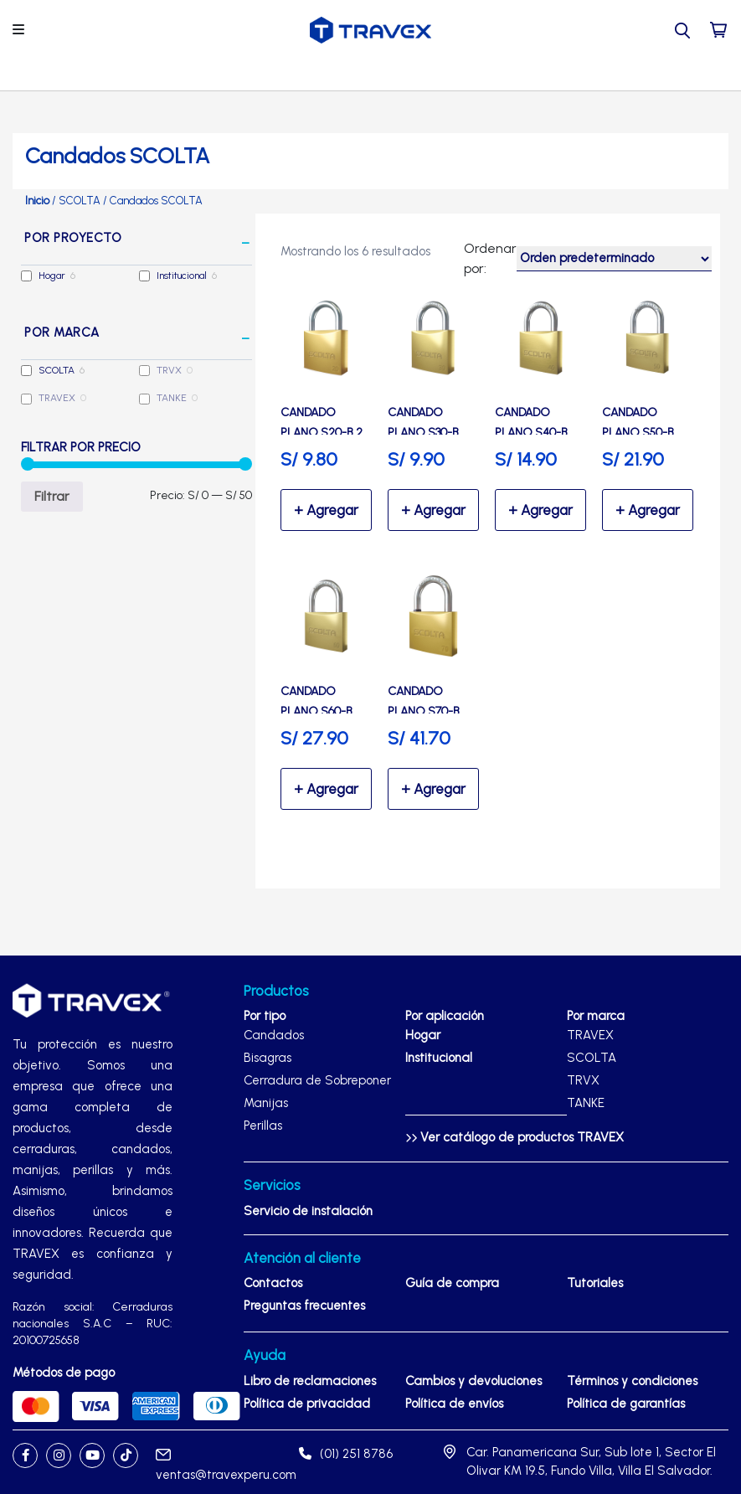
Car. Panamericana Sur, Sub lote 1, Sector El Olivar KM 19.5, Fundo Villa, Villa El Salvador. (591, 1462)
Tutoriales (595, 1283)
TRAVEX (57, 398)
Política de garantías (626, 1403)
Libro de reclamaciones (310, 1380)
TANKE (172, 398)
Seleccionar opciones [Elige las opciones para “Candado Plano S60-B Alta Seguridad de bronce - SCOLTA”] (326, 789)
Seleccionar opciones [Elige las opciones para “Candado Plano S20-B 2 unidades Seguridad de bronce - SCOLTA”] (326, 510)
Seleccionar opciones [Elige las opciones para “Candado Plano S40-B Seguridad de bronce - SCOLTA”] (540, 510)
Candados (274, 1035)
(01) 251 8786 (346, 1453)
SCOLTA (79, 200)
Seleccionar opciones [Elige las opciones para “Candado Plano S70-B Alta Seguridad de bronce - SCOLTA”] (433, 789)
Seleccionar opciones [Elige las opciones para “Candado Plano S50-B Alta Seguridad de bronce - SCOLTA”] (647, 510)
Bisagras (267, 1057)
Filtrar (51, 496)
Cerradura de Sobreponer (317, 1080)
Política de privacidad (307, 1403)
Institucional (182, 275)
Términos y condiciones (632, 1380)
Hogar (52, 275)
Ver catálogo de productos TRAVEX (514, 1137)
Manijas (266, 1102)
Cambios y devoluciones (473, 1380)
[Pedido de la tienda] (614, 258)
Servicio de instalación (308, 1210)
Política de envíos (454, 1403)
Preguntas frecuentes (304, 1305)
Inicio (37, 200)
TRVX (169, 370)
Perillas (263, 1125)
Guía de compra (452, 1283)
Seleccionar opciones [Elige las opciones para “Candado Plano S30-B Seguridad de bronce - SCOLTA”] (433, 510)
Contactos (273, 1283)
